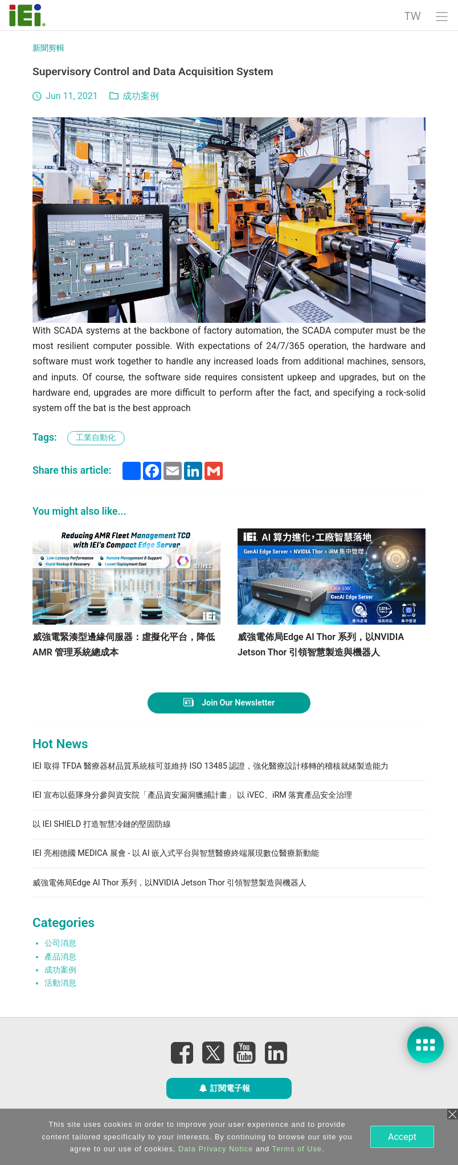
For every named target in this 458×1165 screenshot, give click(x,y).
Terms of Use (297, 1149)
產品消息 (60, 957)
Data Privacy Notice (215, 1149)
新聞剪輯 (48, 48)
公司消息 (60, 943)
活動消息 (60, 983)
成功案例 (140, 96)
